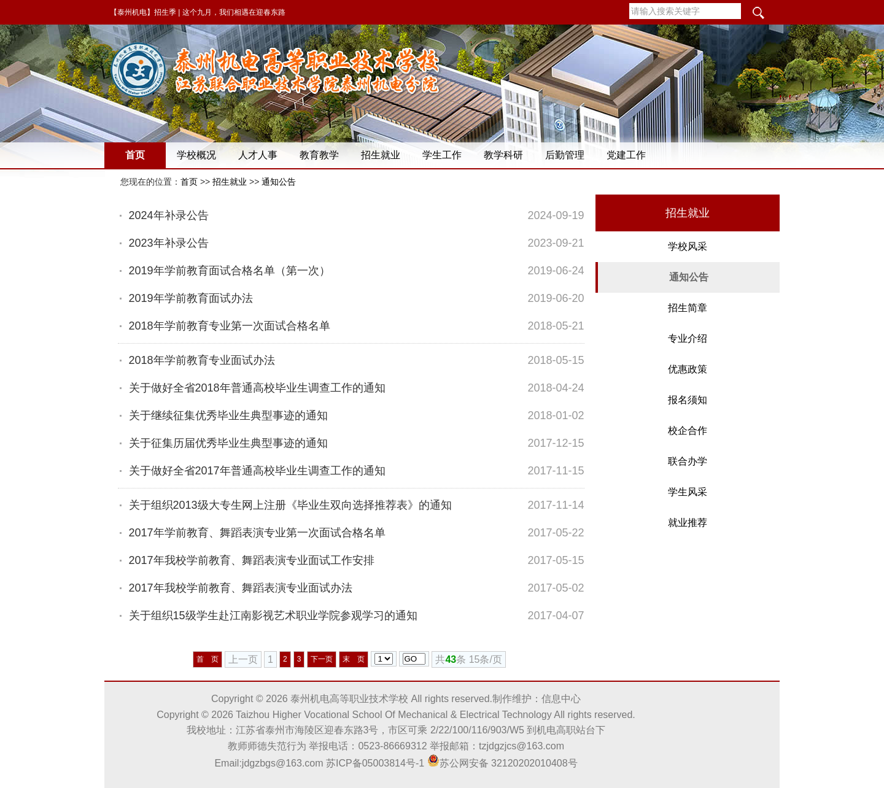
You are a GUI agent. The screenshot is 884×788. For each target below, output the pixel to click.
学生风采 (687, 492)
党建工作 (626, 155)
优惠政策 (687, 369)
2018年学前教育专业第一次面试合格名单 (229, 326)
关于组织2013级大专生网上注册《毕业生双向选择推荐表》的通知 (290, 505)
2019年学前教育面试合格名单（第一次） (229, 271)
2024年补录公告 (169, 215)
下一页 (322, 659)
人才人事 (257, 155)
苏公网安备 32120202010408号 (502, 763)
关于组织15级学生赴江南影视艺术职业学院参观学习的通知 (273, 615)
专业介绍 (687, 338)
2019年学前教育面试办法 (191, 298)
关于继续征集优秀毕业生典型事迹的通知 (228, 415)
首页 (135, 155)
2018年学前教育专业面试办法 (202, 360)
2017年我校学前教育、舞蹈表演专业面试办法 (240, 588)
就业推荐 (687, 522)
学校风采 (687, 246)
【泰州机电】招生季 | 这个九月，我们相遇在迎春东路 (197, 12)
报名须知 (687, 400)
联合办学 (687, 461)
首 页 (207, 659)
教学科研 (503, 155)
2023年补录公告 (169, 243)
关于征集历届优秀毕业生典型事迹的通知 (228, 443)
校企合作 (687, 430)
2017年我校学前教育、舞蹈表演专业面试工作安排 (251, 560)
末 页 (354, 659)
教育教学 (319, 155)
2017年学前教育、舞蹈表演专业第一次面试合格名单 (257, 533)
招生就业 (380, 155)
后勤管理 (564, 155)
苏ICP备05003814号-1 (375, 763)
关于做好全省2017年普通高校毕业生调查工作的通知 (257, 471)
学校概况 (196, 155)
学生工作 (442, 155)
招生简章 (687, 308)
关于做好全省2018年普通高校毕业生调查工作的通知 (257, 388)
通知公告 (279, 182)
